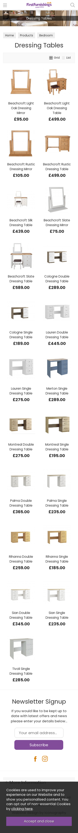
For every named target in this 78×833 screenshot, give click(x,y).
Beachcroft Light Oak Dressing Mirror (21, 108)
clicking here (22, 808)
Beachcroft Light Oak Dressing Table (57, 108)
